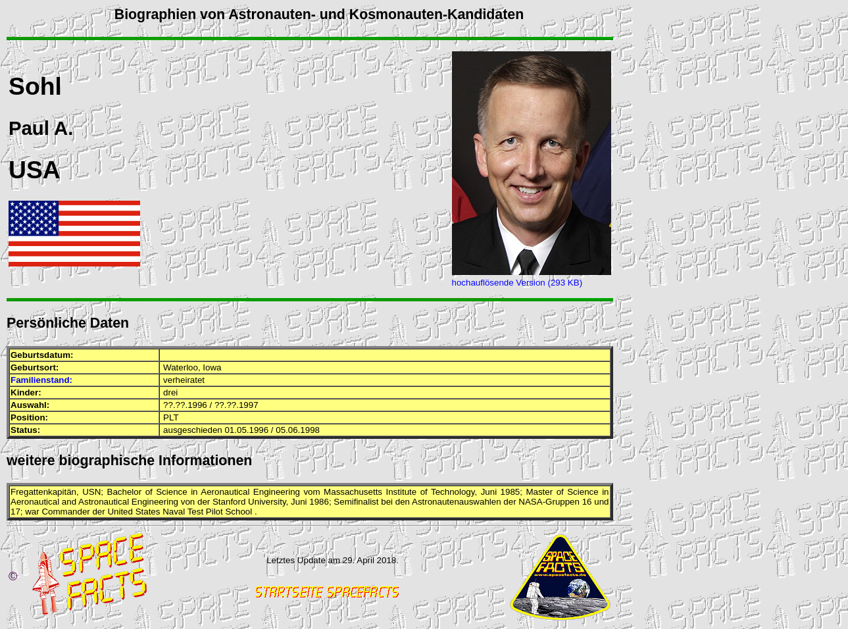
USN (91, 492)
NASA (530, 502)
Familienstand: (41, 380)
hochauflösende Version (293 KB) (517, 283)
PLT (170, 417)
